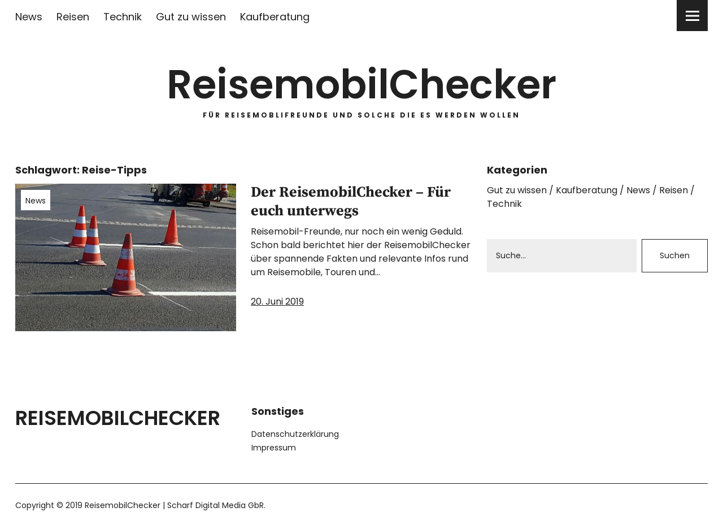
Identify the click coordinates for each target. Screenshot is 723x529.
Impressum (273, 447)
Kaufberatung (275, 17)
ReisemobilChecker (361, 84)
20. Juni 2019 (277, 301)
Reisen (72, 17)
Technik (122, 17)
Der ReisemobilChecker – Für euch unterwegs (351, 201)
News (28, 17)
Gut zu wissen (191, 17)
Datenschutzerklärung (295, 434)
